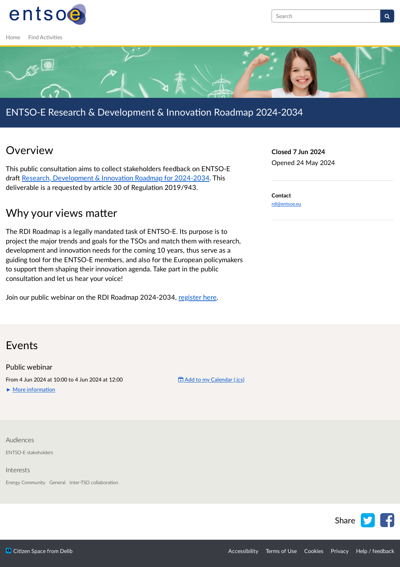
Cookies (313, 551)
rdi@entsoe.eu (286, 204)
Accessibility (243, 551)
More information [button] (34, 389)
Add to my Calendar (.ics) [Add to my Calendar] (211, 379)
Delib (66, 551)
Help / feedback (375, 551)
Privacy (340, 551)
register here (198, 297)
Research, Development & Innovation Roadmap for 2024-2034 (116, 178)
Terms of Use (281, 551)
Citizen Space (29, 551)
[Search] (387, 16)
